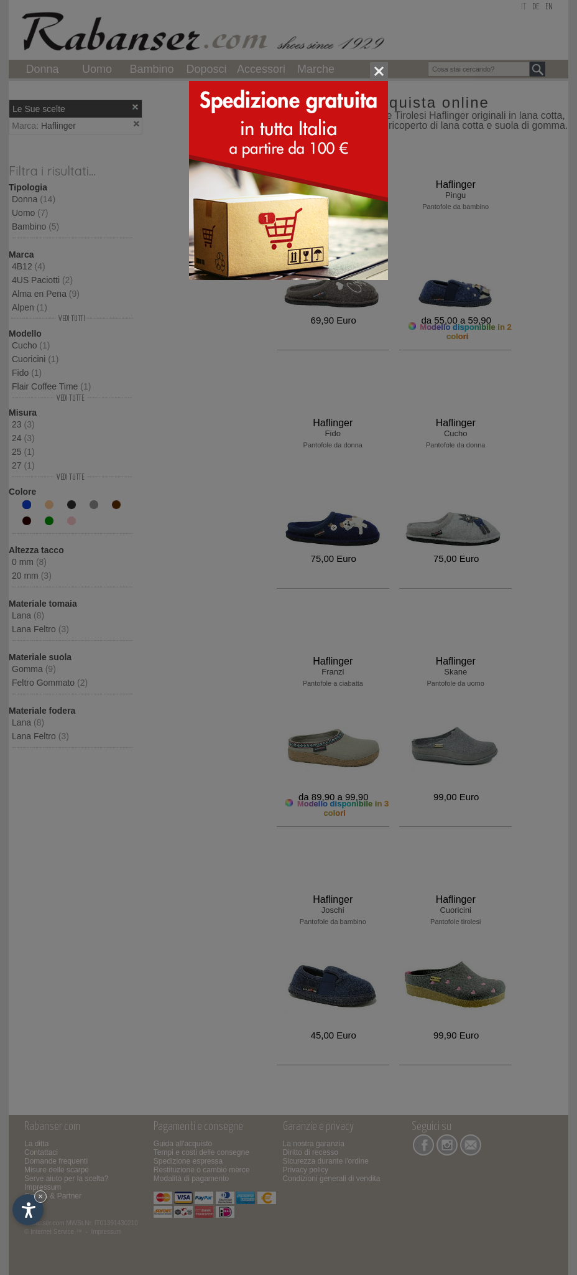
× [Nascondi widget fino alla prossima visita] (40, 1196)
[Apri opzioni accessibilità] (28, 1209)
